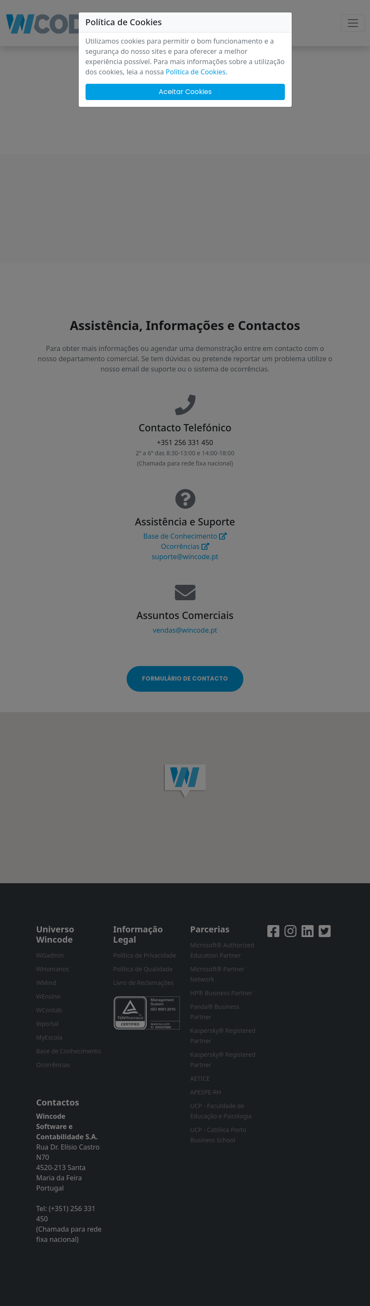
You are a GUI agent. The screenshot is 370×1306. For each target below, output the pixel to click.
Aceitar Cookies (185, 92)
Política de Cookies (195, 72)
